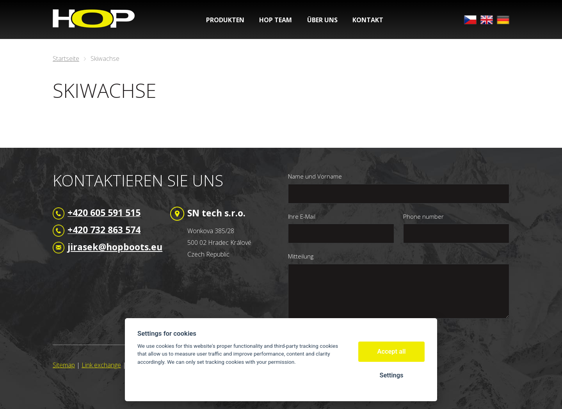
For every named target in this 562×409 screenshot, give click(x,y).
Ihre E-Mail (301, 216)
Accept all (391, 351)
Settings (391, 375)
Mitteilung (300, 256)
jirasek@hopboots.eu (115, 247)
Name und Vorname (315, 176)
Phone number (423, 216)
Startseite (66, 58)
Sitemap (64, 365)
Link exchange (101, 365)
